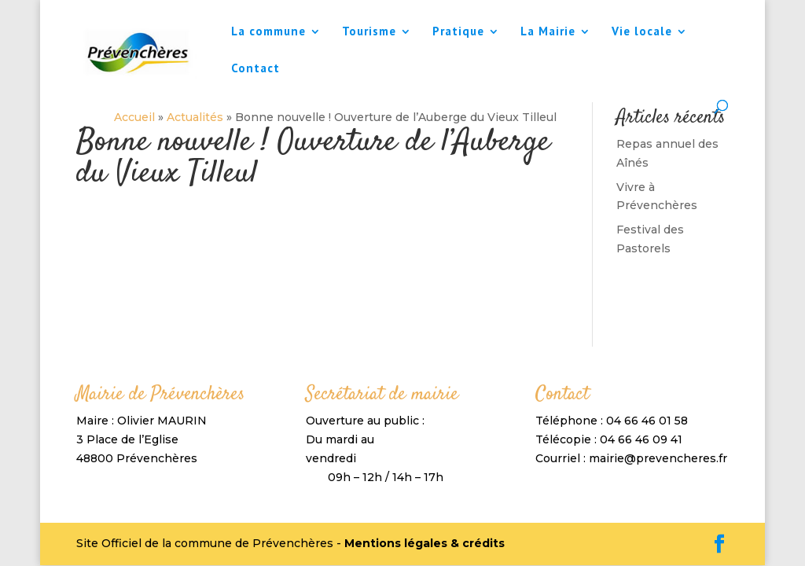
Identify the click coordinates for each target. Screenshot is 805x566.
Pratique (458, 32)
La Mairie (547, 32)
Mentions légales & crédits (424, 543)
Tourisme (369, 32)
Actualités (193, 117)
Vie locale (642, 32)
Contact (255, 69)
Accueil (132, 117)
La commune (268, 32)
